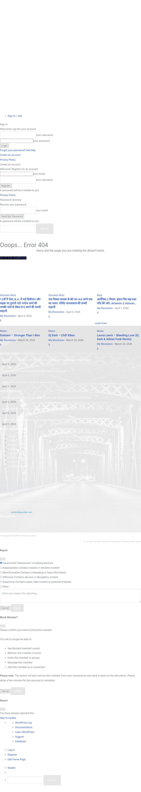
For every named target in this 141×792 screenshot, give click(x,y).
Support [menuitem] (19, 739)
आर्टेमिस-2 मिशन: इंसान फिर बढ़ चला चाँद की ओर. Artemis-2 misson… (28, 388)
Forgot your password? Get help (17, 150)
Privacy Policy (8, 159)
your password (41, 140)
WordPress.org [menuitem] (23, 725)
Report (17, 611)
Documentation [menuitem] (23, 730)
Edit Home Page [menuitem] (17, 762)
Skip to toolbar (8, 720)
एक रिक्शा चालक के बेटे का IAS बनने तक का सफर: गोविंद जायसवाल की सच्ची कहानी (32, 377)
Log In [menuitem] (11, 752)
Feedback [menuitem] (20, 744)
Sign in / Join (15, 115)
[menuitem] (11, 770)
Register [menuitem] (12, 757)
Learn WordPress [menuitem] (24, 734)
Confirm (18, 694)
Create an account (10, 154)
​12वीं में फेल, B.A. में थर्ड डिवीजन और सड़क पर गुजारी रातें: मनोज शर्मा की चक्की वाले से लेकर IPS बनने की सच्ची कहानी (43, 366)
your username (44, 135)
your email (39, 173)
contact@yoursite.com (21, 515)
